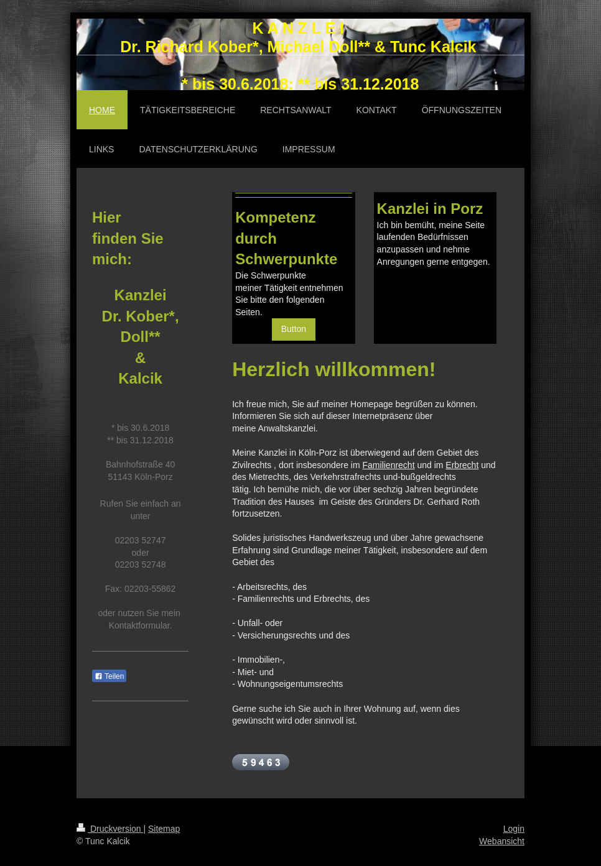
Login (513, 829)
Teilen (109, 676)
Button (293, 329)
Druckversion (110, 829)
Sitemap (164, 829)
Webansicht (501, 841)
